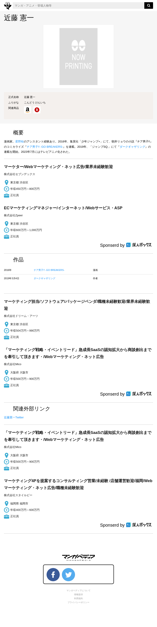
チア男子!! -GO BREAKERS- (45, 146)
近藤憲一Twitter (14, 417)
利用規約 (78, 598)
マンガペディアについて (78, 590)
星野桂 (19, 141)
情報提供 (78, 594)
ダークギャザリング (132, 146)
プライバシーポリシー (78, 602)
